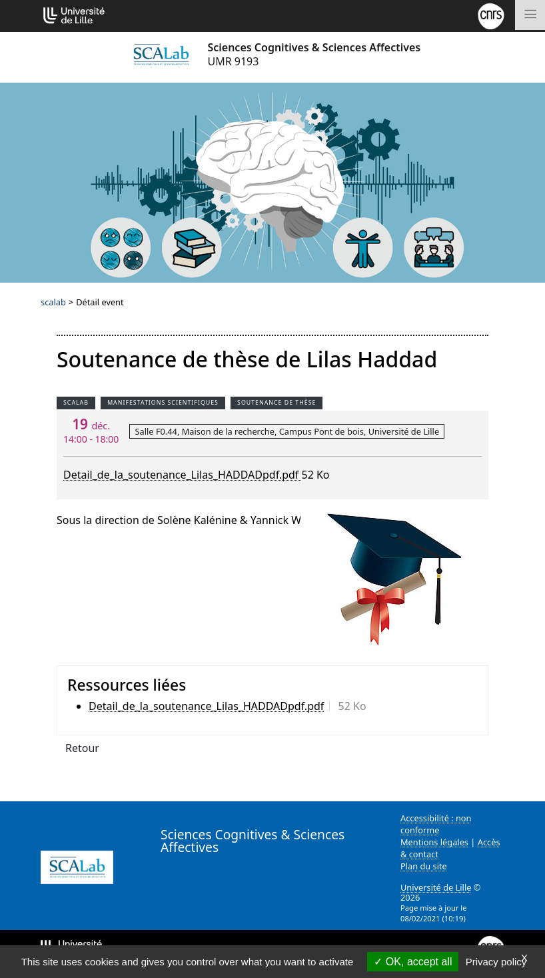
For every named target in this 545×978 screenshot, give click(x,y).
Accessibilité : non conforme (436, 824)
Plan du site (423, 866)
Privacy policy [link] (496, 961)
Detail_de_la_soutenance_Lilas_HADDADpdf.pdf (182, 474)
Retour (82, 748)
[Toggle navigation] (530, 15)
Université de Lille (435, 887)
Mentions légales (434, 842)
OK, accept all (413, 961)
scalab (53, 302)
